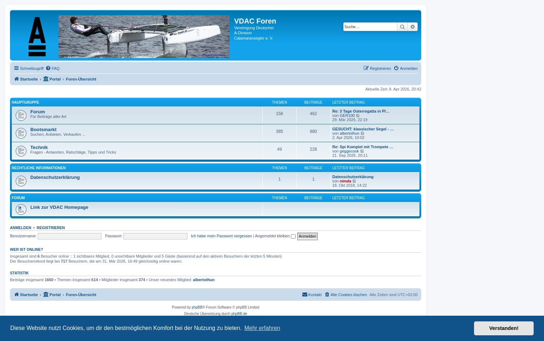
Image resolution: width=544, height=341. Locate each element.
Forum (37, 111)
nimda (345, 181)
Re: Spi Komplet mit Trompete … (362, 147)
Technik (39, 147)
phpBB (197, 307)
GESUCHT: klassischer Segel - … (363, 129)
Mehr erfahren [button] (262, 328)
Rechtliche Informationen (39, 168)
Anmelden (20, 228)
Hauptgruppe (25, 102)
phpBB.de (239, 314)
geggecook (349, 151)
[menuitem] (52, 68)
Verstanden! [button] (504, 328)
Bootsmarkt (43, 129)
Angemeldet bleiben (275, 236)
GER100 (347, 115)
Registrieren (51, 228)
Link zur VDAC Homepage (59, 207)
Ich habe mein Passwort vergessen (221, 236)
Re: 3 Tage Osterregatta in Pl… (361, 111)
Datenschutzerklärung (55, 177)
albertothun (349, 133)
